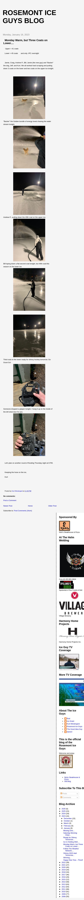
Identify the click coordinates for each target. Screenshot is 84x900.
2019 (64, 870)
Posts (64, 794)
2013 (64, 884)
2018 (64, 872)
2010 (64, 892)
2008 (64, 896)
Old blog (67, 781)
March (66, 823)
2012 (64, 887)
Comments (66, 797)
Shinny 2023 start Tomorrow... (70, 854)
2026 (64, 809)
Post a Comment (9, 500)
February (67, 826)
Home (30, 506)
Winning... (67, 858)
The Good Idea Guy (74, 729)
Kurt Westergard (73, 724)
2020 (64, 867)
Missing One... (68, 831)
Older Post (52, 506)
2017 (64, 875)
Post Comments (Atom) (23, 511)
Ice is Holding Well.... (71, 842)
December (68, 818)
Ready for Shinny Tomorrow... (70, 838)
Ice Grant (70, 721)
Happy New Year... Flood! (73, 860)
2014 (64, 882)
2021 (64, 865)
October (67, 821)
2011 (64, 889)
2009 (64, 894)
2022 (64, 862)
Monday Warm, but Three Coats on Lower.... (73, 845)
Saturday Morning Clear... (70, 834)
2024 (64, 814)
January (67, 828)
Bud (68, 718)
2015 (64, 879)
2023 (64, 816)
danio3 (69, 732)
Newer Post (7, 506)
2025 (64, 811)
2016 (64, 877)
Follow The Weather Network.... (71, 850)
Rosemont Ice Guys (74, 726)
